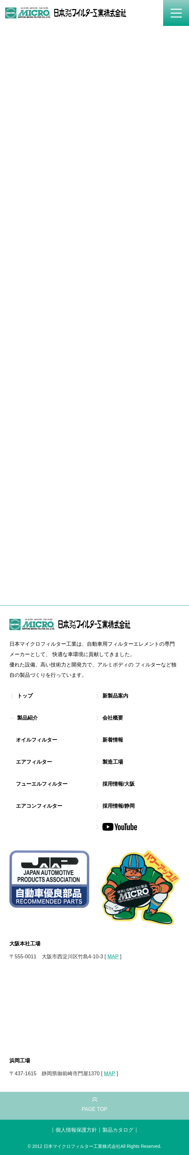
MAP (113, 956)
